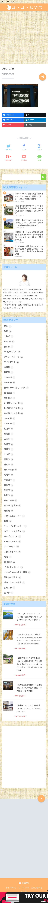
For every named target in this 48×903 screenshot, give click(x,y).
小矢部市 (9, 480)
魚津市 (8, 444)
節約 (8, 326)
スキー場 (9, 377)
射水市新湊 (10, 469)
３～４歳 (9, 418)
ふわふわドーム (12, 551)
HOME (24, 882)
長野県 (8, 372)
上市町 (8, 439)
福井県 (8, 346)
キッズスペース (12, 536)
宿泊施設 (9, 562)
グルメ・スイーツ (13, 357)
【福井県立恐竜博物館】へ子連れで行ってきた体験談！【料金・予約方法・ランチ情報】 (29, 688)
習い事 (8, 592)
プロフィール (24, 888)
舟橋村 (8, 433)
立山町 (8, 454)
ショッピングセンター (15, 526)
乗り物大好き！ (12, 577)
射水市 (8, 464)
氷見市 (8, 495)
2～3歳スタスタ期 (13, 413)
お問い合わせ (36, 888)
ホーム (24, 891)
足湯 (8, 557)
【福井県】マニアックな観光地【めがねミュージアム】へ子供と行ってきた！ (29, 708)
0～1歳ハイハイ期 (13, 403)
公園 (8, 521)
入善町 (8, 336)
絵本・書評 (10, 500)
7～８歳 (9, 341)
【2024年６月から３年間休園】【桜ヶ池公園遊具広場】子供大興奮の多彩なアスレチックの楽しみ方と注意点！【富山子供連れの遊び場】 (29, 664)
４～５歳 (9, 423)
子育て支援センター (14, 516)
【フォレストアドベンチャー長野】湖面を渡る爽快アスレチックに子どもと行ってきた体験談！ (29, 617)
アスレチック (11, 546)
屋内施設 (9, 393)
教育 (8, 331)
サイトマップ (11, 888)
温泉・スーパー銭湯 (14, 582)
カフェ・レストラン (14, 531)
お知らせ (9, 587)
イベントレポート (13, 567)
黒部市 (8, 459)
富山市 (8, 428)
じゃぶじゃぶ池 (12, 541)
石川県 (8, 367)
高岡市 (8, 475)
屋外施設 (9, 398)
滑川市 (8, 449)
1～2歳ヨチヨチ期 (13, 408)
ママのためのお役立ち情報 (17, 572)
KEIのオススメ (12, 351)
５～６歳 (9, 382)
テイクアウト (11, 362)
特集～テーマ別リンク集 (16, 387)
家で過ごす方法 (12, 505)
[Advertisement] (24, 39)
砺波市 (8, 490)
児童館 (8, 510)
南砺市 (8, 485)
